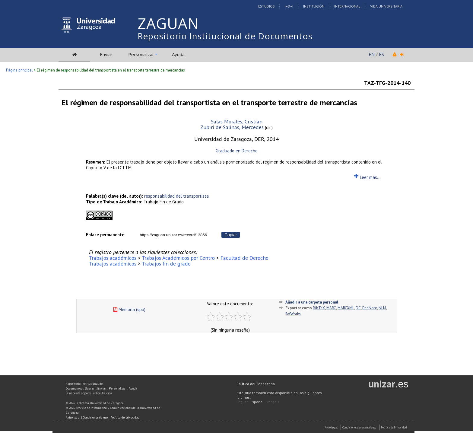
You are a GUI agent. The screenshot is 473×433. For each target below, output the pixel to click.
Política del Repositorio (256, 383)
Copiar (230, 234)
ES (381, 54)
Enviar (106, 54)
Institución (313, 6)
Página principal (19, 70)
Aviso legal (73, 417)
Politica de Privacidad (394, 427)
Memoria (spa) (129, 309)
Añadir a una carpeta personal (311, 302)
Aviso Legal (331, 427)
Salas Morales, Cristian (236, 121)
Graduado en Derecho (237, 151)
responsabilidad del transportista (176, 196)
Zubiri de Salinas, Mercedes (232, 127)
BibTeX (319, 307)
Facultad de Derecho (244, 257)
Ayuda (178, 54)
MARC (331, 307)
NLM (382, 307)
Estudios (266, 6)
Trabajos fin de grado (166, 263)
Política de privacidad (124, 417)
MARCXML (346, 307)
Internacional (347, 6)
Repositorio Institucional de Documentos (225, 36)
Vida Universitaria (386, 6)
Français (272, 402)
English (243, 402)
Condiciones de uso (95, 417)
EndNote (369, 307)
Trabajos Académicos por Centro (178, 257)
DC (358, 307)
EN (372, 54)
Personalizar (141, 54)
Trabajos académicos (112, 257)
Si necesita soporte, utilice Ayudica (89, 393)
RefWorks (293, 314)
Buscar (89, 388)
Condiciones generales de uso (359, 427)
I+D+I (289, 6)
